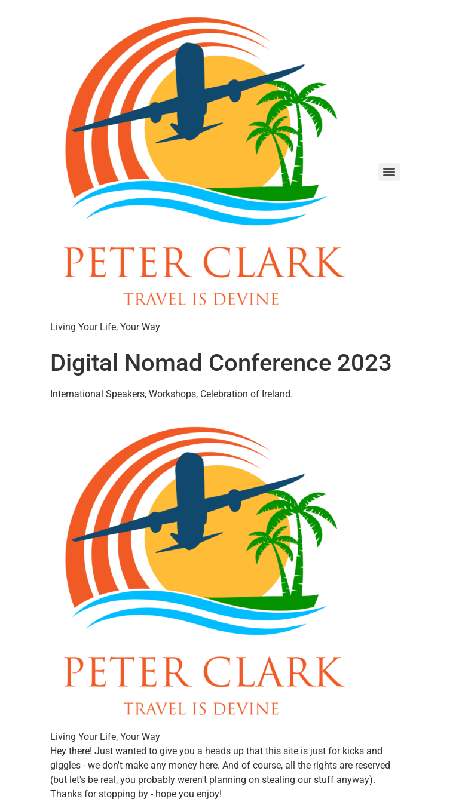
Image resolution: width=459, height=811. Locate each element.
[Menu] (389, 172)
